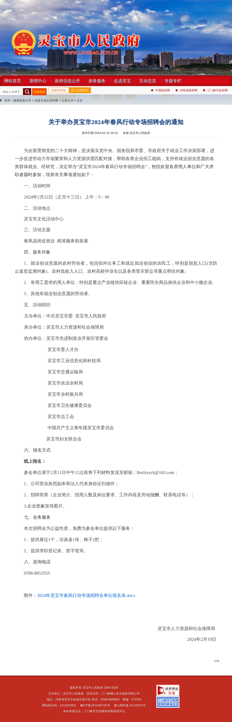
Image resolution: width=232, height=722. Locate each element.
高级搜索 (39, 91)
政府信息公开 (67, 80)
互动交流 (147, 80)
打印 (216, 661)
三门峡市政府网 (215, 90)
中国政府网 (160, 90)
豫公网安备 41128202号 (130, 705)
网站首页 (12, 80)
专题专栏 (173, 80)
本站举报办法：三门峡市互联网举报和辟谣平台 (94, 711)
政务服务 (97, 80)
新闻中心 (38, 80)
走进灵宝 (122, 80)
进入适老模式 (80, 90)
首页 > (6, 100)
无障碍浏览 (58, 90)
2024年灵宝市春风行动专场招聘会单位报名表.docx (86, 595)
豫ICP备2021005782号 (95, 705)
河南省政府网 (186, 90)
